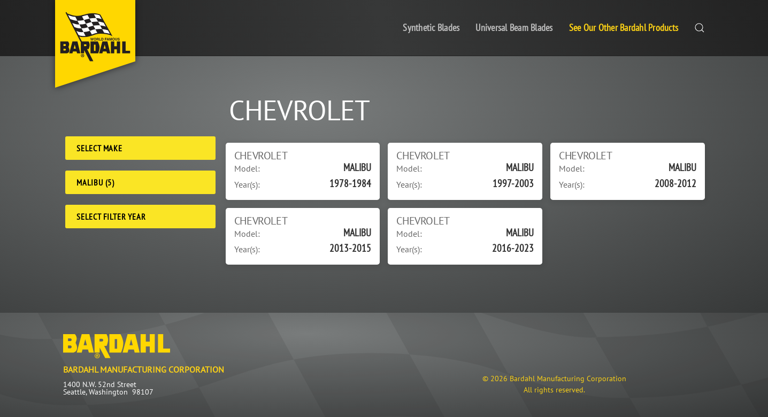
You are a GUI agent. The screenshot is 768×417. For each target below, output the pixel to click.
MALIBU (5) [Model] (95, 182)
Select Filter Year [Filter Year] (110, 216)
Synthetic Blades (431, 27)
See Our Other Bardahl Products (624, 27)
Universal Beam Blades (513, 27)
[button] (699, 28)
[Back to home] (95, 44)
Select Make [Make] (99, 148)
